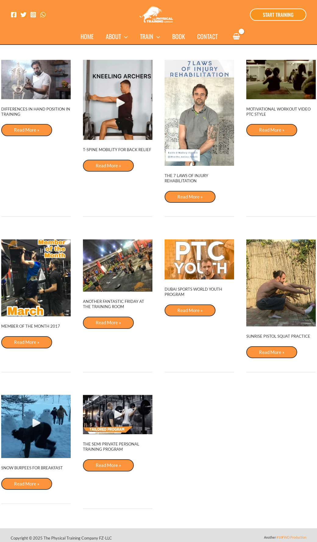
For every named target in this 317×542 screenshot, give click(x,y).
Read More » (27, 131)
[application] (124, 36)
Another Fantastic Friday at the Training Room (113, 304)
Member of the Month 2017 (30, 326)
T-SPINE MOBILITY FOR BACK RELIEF (117, 149)
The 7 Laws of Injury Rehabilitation (186, 178)
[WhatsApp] (43, 15)
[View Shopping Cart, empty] (236, 36)
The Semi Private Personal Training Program (111, 447)
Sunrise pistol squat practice (278, 336)
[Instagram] (33, 15)
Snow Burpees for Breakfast (32, 468)
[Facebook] (14, 15)
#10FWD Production (291, 538)
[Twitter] (23, 15)
